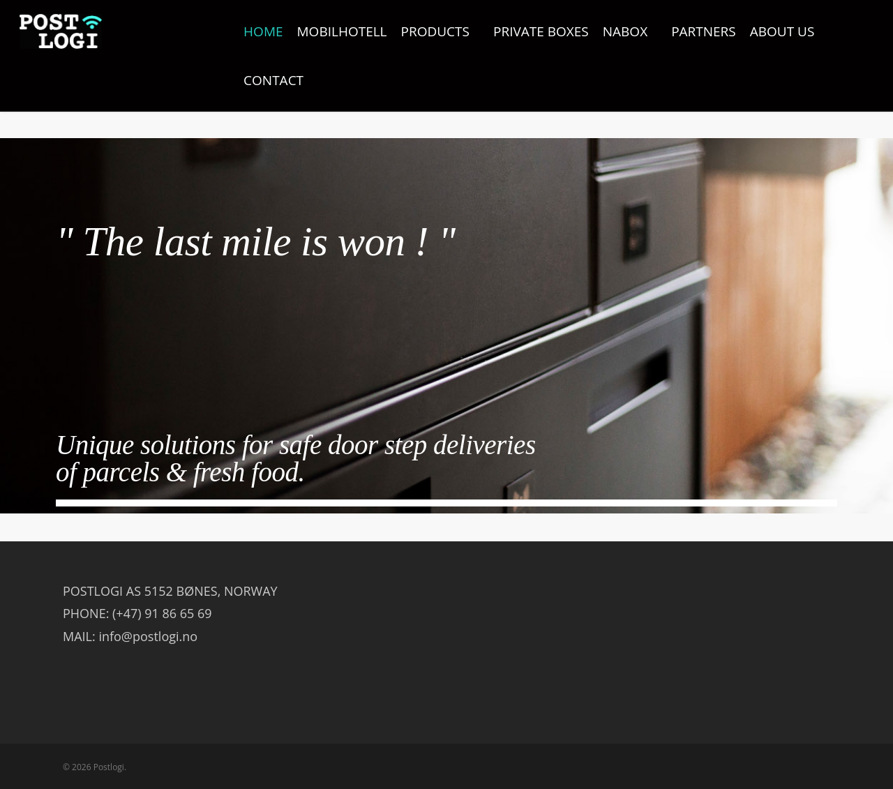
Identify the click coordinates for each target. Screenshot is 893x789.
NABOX (631, 31)
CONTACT (273, 80)
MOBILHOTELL (342, 31)
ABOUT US (782, 31)
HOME (263, 31)
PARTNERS (703, 31)
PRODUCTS (441, 31)
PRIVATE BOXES (541, 31)
